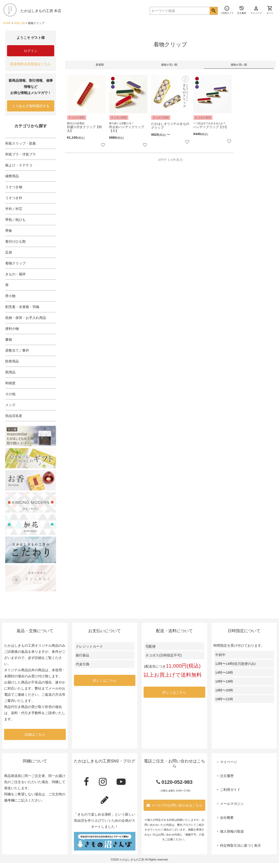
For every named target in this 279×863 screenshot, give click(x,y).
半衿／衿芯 (13, 209)
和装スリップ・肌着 (20, 143)
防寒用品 (12, 361)
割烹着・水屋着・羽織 (22, 307)
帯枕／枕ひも (15, 220)
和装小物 (19, 23)
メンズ (10, 405)
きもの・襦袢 (15, 274)
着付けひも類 (15, 241)
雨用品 (10, 372)
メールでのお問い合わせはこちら (174, 805)
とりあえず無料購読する (30, 106)
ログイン (30, 51)
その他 (10, 394)
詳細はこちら (35, 734)
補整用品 (12, 176)
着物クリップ (15, 263)
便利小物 (12, 328)
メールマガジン (232, 804)
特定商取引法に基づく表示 (240, 845)
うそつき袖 (13, 187)
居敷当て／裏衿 (17, 350)
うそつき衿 (13, 198)
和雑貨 (10, 383)
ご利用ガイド (230, 789)
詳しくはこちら (105, 680)
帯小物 (10, 296)
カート (270, 10)
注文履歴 (227, 776)
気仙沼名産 (13, 416)
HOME (7, 23)
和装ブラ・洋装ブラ (20, 154)
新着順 (100, 64)
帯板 (8, 230)
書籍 (8, 339)
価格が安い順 (169, 64)
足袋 (8, 252)
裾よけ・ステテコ (18, 165)
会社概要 (227, 817)
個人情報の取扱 (232, 831)
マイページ (228, 762)
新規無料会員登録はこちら (30, 64)
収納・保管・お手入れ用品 (25, 318)
